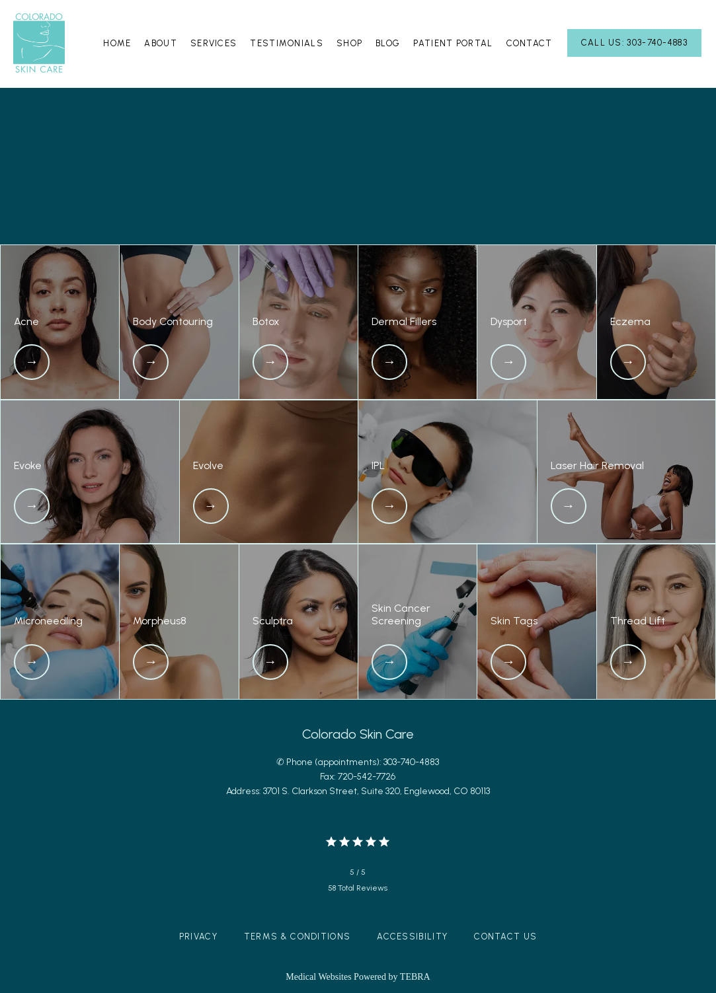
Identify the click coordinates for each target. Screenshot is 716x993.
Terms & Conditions (297, 936)
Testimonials (286, 43)
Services (213, 43)
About (160, 43)
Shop (349, 43)
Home (117, 43)
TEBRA (415, 977)
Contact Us (505, 936)
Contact (529, 43)
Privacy (198, 936)
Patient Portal (453, 43)
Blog (388, 43)
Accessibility (412, 936)
